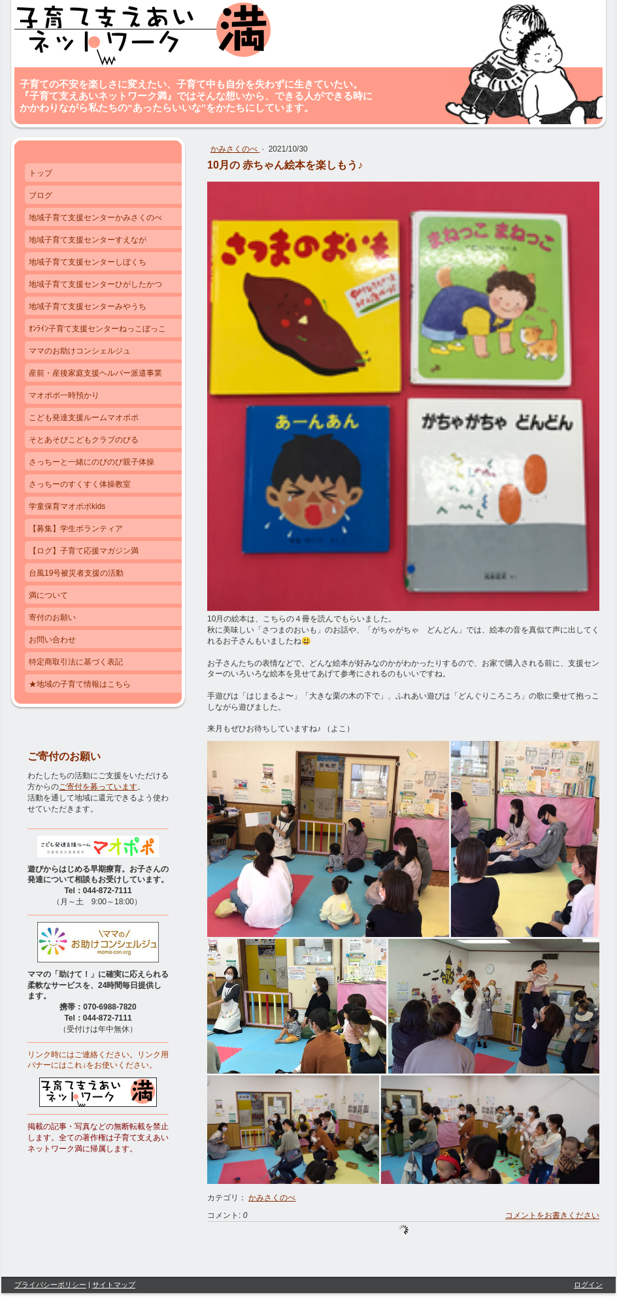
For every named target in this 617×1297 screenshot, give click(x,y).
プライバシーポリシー (50, 1285)
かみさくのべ (234, 149)
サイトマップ (113, 1285)
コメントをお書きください (552, 1215)
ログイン (588, 1285)
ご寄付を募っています (98, 786)
